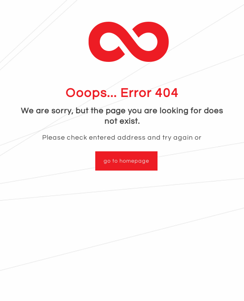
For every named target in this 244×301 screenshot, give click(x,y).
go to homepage (126, 161)
